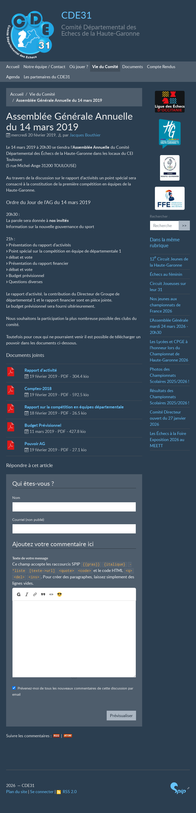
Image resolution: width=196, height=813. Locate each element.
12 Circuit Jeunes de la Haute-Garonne (169, 262)
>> (184, 225)
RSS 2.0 (67, 791)
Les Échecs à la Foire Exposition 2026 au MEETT (168, 439)
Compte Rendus (161, 66)
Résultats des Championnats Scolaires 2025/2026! (169, 397)
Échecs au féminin (166, 274)
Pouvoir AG (34, 443)
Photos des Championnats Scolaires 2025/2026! (169, 375)
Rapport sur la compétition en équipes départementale (74, 407)
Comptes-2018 (38, 388)
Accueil (12, 66)
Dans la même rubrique (165, 242)
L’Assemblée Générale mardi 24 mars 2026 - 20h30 (169, 326)
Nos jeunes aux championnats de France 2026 (165, 305)
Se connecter (42, 791)
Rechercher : (160, 216)
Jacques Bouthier (85, 135)
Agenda (13, 77)
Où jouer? (78, 66)
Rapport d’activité (40, 370)
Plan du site (16, 791)
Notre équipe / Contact (44, 66)
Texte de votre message (30, 558)
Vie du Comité (105, 66)
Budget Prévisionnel (42, 425)
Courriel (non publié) (28, 519)
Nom (16, 497)
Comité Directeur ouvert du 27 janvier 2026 (168, 418)
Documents (132, 66)
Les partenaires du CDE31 (47, 77)
